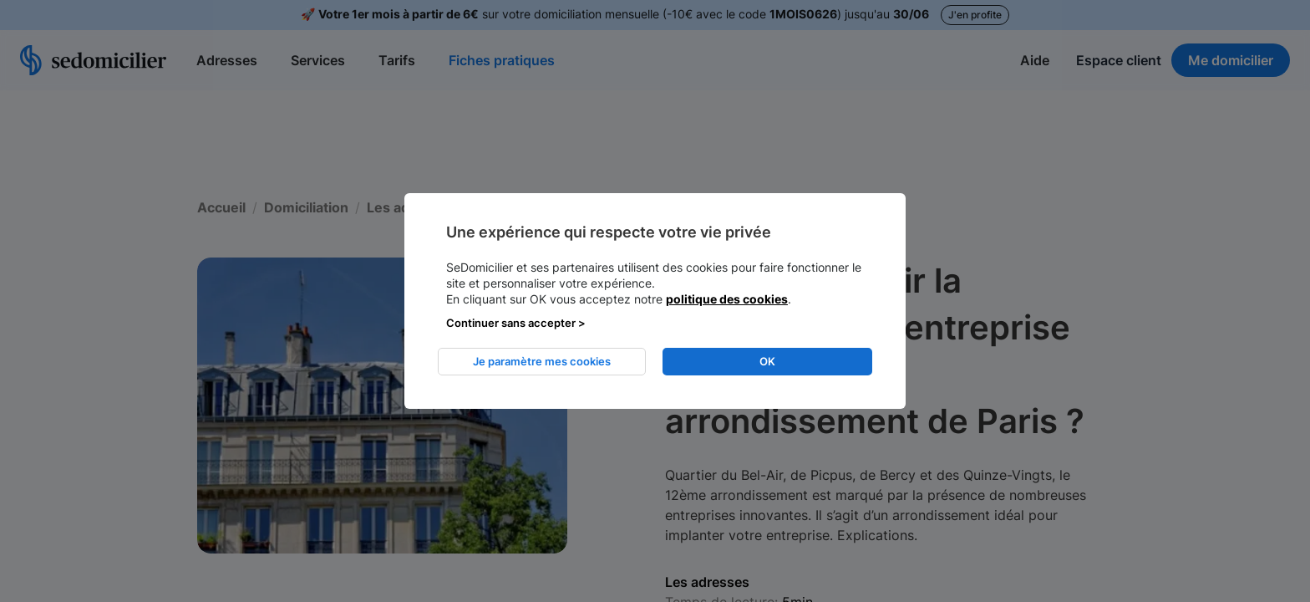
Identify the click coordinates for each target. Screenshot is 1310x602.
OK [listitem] (767, 361)
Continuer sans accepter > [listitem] (516, 322)
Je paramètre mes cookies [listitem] (542, 361)
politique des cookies (727, 299)
